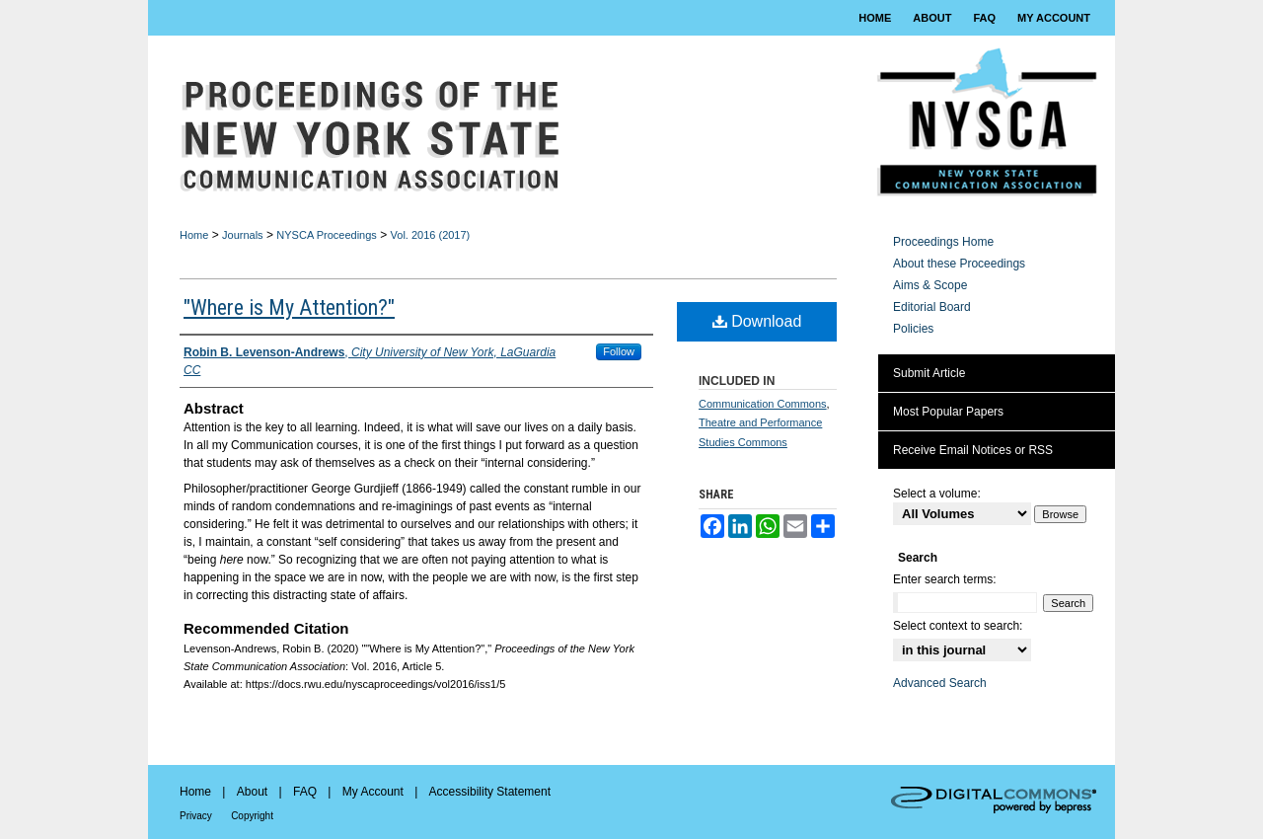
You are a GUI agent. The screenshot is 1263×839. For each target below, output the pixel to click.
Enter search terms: (945, 579)
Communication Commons (763, 404)
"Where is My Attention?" (289, 307)
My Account (373, 792)
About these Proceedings (959, 263)
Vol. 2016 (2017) (431, 235)
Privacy (196, 815)
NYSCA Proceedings (326, 235)
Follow (618, 351)
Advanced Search (940, 683)
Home (194, 235)
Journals (242, 235)
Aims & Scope (930, 285)
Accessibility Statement (490, 792)
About (252, 792)
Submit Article (929, 373)
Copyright (252, 815)
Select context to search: (957, 626)
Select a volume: (937, 493)
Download (757, 321)
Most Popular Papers (948, 412)
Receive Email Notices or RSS (973, 450)
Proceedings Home (943, 242)
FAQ (305, 792)
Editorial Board (932, 307)
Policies (913, 329)
